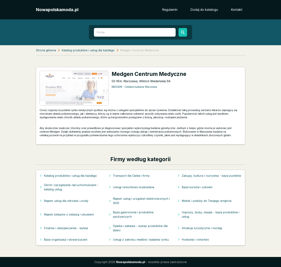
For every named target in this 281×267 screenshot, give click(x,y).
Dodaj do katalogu (204, 9)
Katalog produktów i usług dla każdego (88, 50)
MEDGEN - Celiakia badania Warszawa (134, 86)
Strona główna (46, 50)
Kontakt (236, 9)
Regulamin (169, 9)
